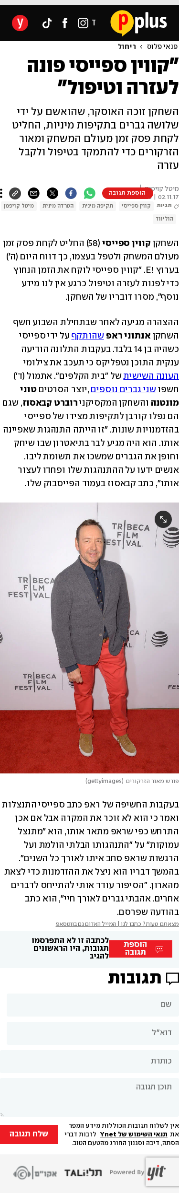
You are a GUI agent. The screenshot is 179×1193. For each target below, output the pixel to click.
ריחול (127, 47)
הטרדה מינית (58, 206)
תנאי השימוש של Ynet (134, 1134)
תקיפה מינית (97, 206)
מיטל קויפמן (19, 206)
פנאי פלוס (162, 47)
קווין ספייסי (136, 206)
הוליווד (164, 219)
